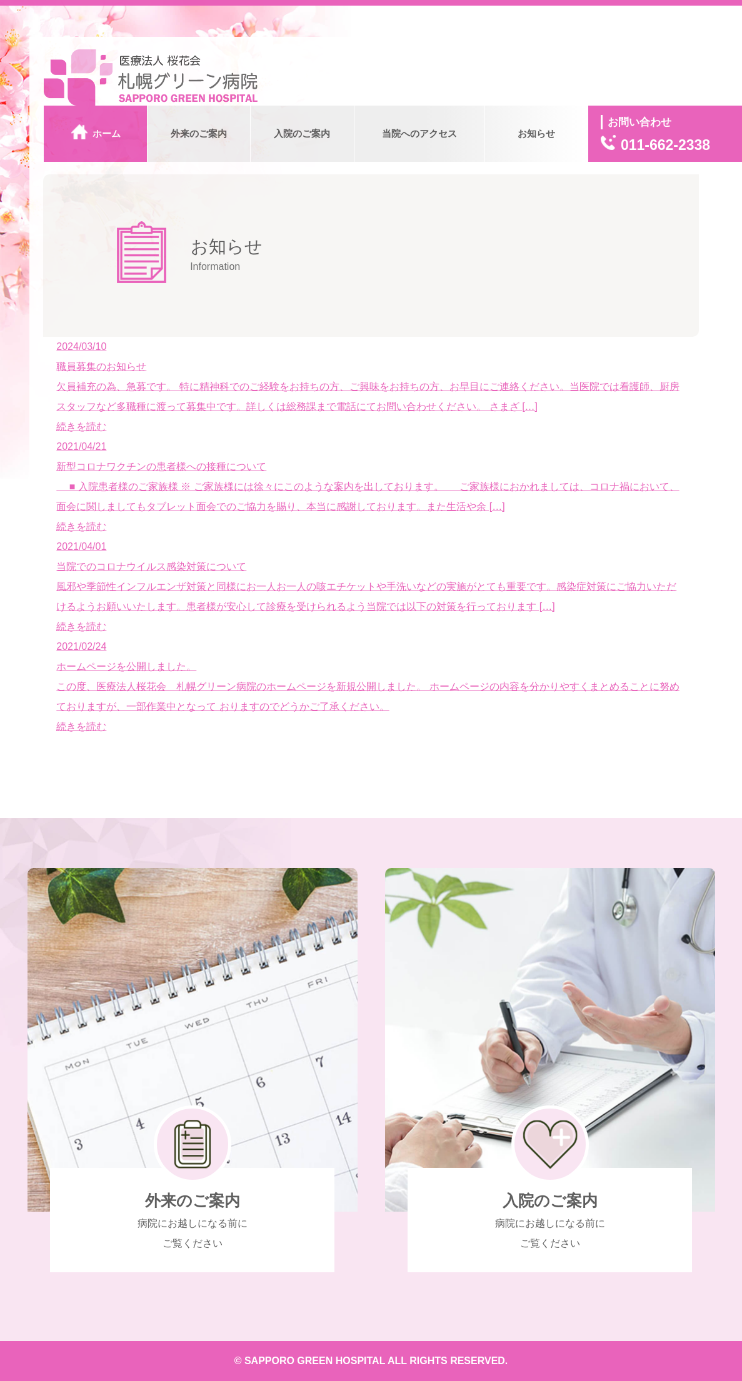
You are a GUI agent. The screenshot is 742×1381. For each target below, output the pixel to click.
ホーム (96, 135)
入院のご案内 (302, 133)
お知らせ (536, 133)
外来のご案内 (199, 133)
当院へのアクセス (419, 133)
